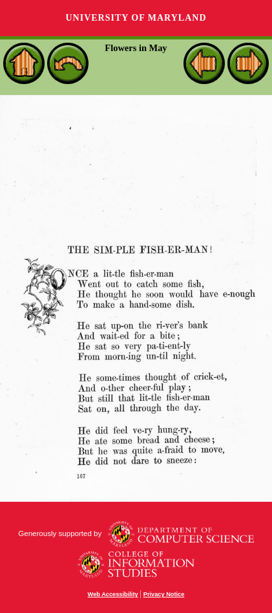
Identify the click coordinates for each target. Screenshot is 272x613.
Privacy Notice (164, 594)
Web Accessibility (113, 594)
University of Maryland (135, 18)
